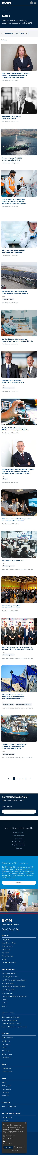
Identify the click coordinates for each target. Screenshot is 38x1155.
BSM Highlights (6, 1086)
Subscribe (19, 883)
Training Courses (7, 1117)
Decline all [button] (19, 1147)
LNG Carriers (6, 1041)
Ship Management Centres (10, 977)
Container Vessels (7, 1038)
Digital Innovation (7, 946)
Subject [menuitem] (22, 33)
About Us (18, 848)
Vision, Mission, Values (9, 943)
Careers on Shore (18, 836)
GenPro (4, 1006)
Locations (5, 1121)
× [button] (25, 1123)
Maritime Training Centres (11, 1113)
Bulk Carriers (6, 1051)
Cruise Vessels (6, 1057)
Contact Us (6, 1102)
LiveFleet (4, 1003)
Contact (19, 811)
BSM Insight (5, 1095)
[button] (4, 1136)
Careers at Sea (18, 833)
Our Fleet (18, 839)
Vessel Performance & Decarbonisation (13, 980)
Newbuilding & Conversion (10, 1020)
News (4, 1078)
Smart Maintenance (8, 983)
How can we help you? (9, 1106)
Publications (5, 1092)
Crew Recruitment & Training (10, 1017)
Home (3, 11)
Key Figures (5, 953)
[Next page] (30, 778)
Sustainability (6, 949)
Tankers (4, 1047)
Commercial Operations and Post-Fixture (14, 996)
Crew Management (8, 990)
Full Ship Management (9, 973)
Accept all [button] (8, 1147)
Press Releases (6, 1089)
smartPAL (5, 999)
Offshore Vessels (7, 1054)
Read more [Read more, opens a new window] (14, 1132)
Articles (4, 1082)
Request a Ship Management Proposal (13, 986)
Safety (4, 959)
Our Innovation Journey (9, 962)
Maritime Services (18, 842)
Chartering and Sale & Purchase (11, 1023)
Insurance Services (7, 993)
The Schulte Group (7, 956)
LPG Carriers (6, 1044)
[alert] (14, 1137)
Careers (4, 1064)
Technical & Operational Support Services (14, 1027)
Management (6, 940)
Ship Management (18, 845)
